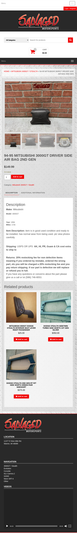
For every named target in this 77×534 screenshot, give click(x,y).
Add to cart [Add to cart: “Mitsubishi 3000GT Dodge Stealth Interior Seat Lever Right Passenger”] (22, 339)
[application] (38, 509)
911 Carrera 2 (9, 474)
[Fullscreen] (70, 526)
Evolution (7, 469)
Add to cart (17, 177)
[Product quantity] (7, 177)
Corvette (7, 471)
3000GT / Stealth (10, 466)
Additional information (33, 193)
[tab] (11, 192)
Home (6, 71)
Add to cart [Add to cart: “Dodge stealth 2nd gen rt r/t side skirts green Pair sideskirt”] (22, 396)
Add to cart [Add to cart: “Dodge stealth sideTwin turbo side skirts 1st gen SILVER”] (57, 339)
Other (6, 481)
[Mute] (66, 526)
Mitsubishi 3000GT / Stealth (24, 71)
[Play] (7, 526)
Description (11, 193)
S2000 (6, 476)
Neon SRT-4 (9, 479)
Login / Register (70, 8)
